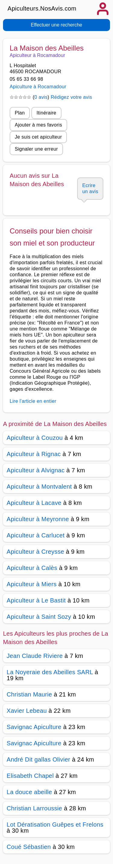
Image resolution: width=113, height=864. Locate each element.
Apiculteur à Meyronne (38, 519)
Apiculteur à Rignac (34, 454)
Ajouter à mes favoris (38, 124)
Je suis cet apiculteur (38, 136)
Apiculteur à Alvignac (35, 470)
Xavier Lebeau (27, 710)
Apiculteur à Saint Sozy (39, 616)
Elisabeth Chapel (30, 775)
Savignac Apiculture (34, 727)
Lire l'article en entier (33, 401)
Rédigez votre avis (71, 97)
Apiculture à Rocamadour (38, 86)
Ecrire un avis (90, 188)
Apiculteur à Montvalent (39, 486)
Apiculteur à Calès (32, 568)
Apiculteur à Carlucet (35, 535)
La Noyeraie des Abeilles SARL (50, 672)
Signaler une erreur (36, 149)
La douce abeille (29, 792)
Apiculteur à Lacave (34, 502)
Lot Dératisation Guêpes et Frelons (55, 824)
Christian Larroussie (34, 808)
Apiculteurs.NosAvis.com (42, 8)
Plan (20, 112)
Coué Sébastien (29, 847)
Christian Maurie (29, 694)
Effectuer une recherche (56, 24)
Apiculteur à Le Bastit (36, 600)
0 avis (41, 97)
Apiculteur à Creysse (35, 551)
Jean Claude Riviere (35, 656)
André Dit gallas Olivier (38, 759)
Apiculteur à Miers (32, 584)
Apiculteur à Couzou (35, 437)
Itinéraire (46, 112)
